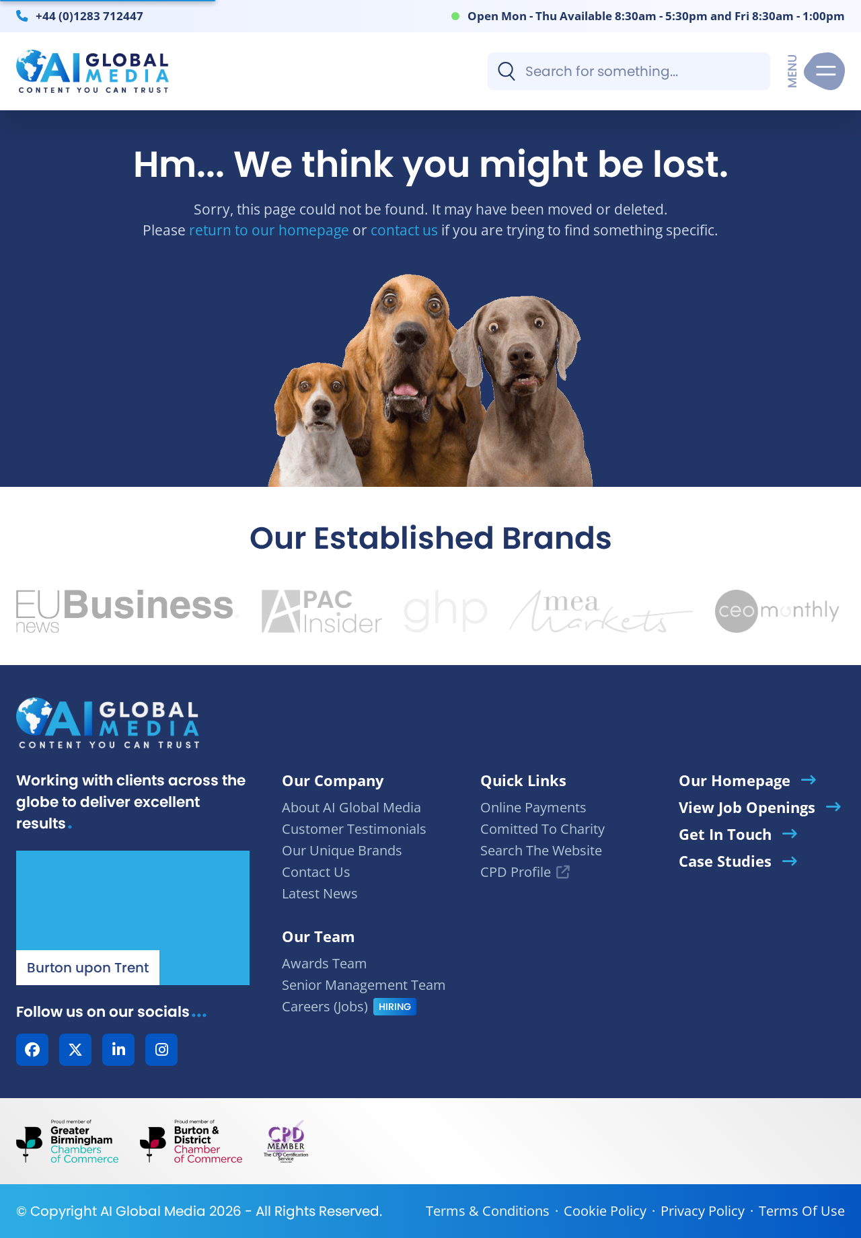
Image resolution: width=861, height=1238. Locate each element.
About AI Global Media (351, 807)
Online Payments (533, 807)
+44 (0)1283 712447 (89, 15)
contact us (404, 229)
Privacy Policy (703, 1211)
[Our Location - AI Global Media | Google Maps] (133, 918)
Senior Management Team (364, 985)
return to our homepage (269, 229)
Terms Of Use (802, 1211)
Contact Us (316, 872)
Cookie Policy (605, 1211)
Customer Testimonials (354, 829)
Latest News (320, 893)
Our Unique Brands (342, 850)
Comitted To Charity (542, 829)
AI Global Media (153, 1211)
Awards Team (324, 963)
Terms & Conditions (488, 1211)
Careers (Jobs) (325, 1006)
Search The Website (541, 850)
